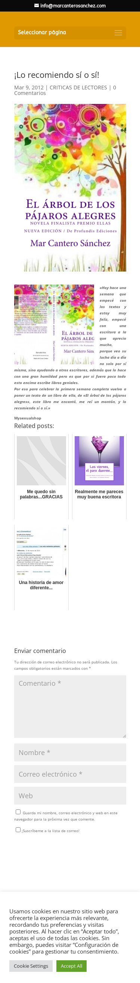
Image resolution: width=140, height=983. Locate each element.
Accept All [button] (71, 966)
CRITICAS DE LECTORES (78, 87)
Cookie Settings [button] (31, 966)
